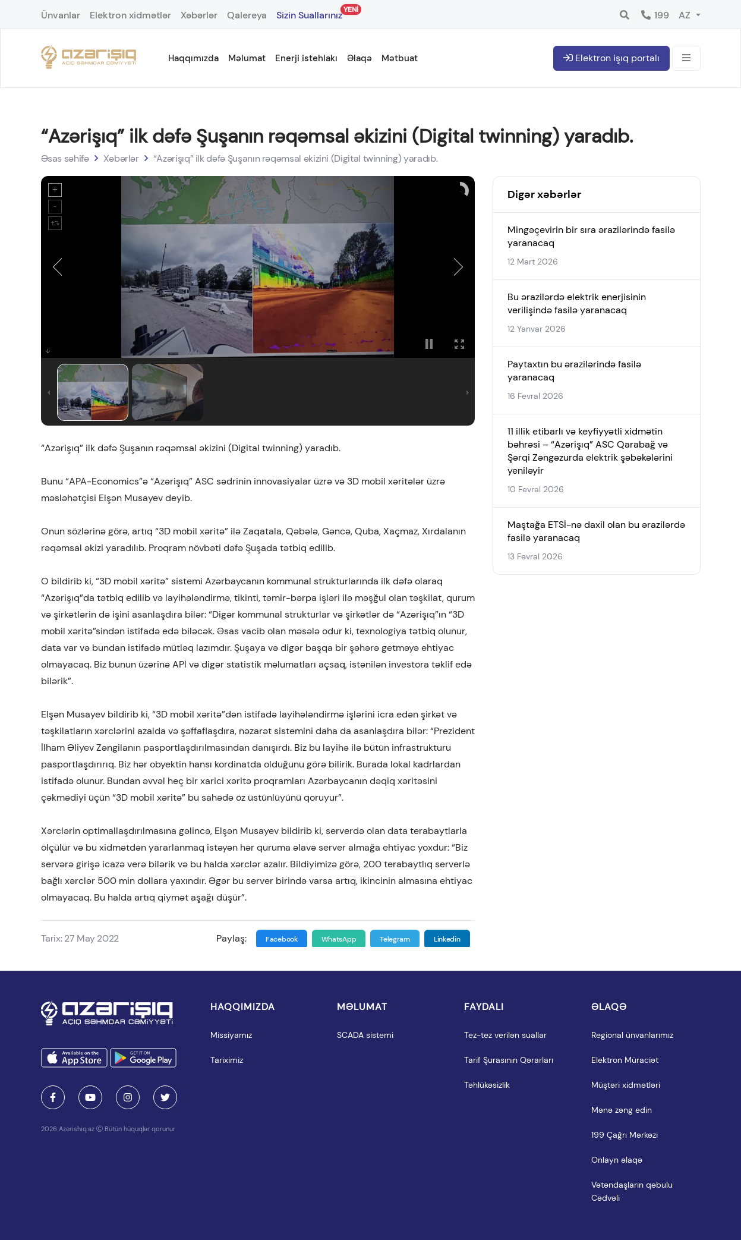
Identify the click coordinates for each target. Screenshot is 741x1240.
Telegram (395, 939)
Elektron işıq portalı (611, 58)
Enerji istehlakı (306, 58)
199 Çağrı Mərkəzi (624, 1134)
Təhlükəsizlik (487, 1085)
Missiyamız (231, 1035)
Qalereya (247, 15)
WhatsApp (339, 939)
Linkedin (447, 939)
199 (654, 15)
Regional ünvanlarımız (632, 1035)
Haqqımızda (193, 58)
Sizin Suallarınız (309, 12)
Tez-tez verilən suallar (505, 1035)
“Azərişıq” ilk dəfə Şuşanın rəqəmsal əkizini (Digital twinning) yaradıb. (295, 158)
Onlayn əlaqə (616, 1159)
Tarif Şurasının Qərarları (508, 1060)
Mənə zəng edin (621, 1109)
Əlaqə (359, 58)
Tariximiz (226, 1060)
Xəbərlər (199, 15)
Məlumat (247, 58)
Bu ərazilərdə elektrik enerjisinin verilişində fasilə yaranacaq (576, 303)
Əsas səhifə (65, 158)
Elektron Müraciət (624, 1060)
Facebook (282, 939)
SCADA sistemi (365, 1035)
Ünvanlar (60, 15)
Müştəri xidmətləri (625, 1085)
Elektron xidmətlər (130, 15)
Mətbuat (399, 58)
